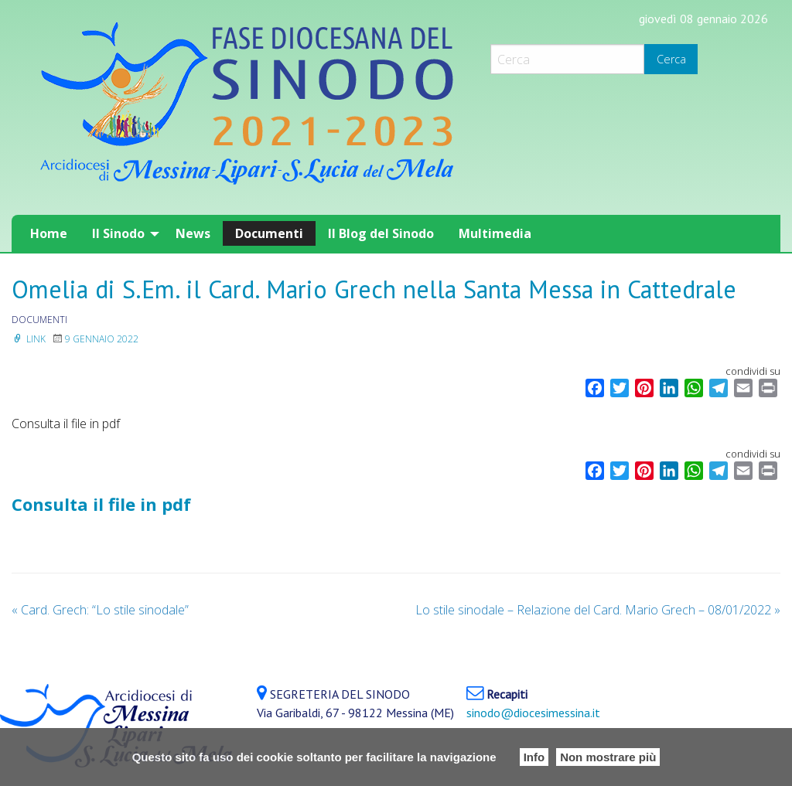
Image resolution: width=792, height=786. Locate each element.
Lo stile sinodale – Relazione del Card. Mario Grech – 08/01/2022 (597, 609)
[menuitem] (49, 233)
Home (48, 233)
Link (29, 338)
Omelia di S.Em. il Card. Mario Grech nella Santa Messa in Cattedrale (374, 289)
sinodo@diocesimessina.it (533, 712)
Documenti (269, 233)
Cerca (671, 59)
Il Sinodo (118, 233)
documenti (39, 319)
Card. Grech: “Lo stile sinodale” (100, 609)
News (193, 233)
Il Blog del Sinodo (381, 233)
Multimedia (495, 233)
